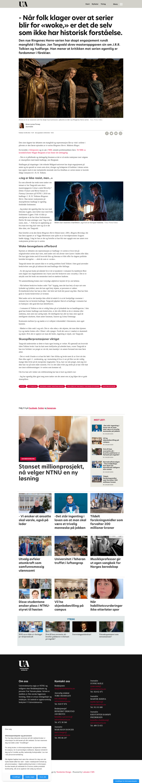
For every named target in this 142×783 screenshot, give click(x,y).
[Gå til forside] (23, 4)
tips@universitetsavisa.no (65, 688)
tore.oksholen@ (61, 698)
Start (87, 4)
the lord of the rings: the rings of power (83, 386)
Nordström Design (63, 772)
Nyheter (95, 4)
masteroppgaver (109, 386)
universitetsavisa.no (62, 701)
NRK (50, 150)
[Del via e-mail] (116, 133)
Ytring (103, 4)
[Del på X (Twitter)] (111, 133)
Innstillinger (16, 777)
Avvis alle (43, 777)
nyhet (22, 386)
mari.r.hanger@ (61, 732)
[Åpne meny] (121, 4)
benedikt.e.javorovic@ (63, 717)
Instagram (51, 408)
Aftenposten (34, 150)
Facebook (33, 408)
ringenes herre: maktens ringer (52, 386)
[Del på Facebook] (107, 133)
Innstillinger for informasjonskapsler (126, 781)
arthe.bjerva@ (97, 702)
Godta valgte (29, 777)
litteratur (32, 386)
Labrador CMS (88, 772)
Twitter (41, 408)
